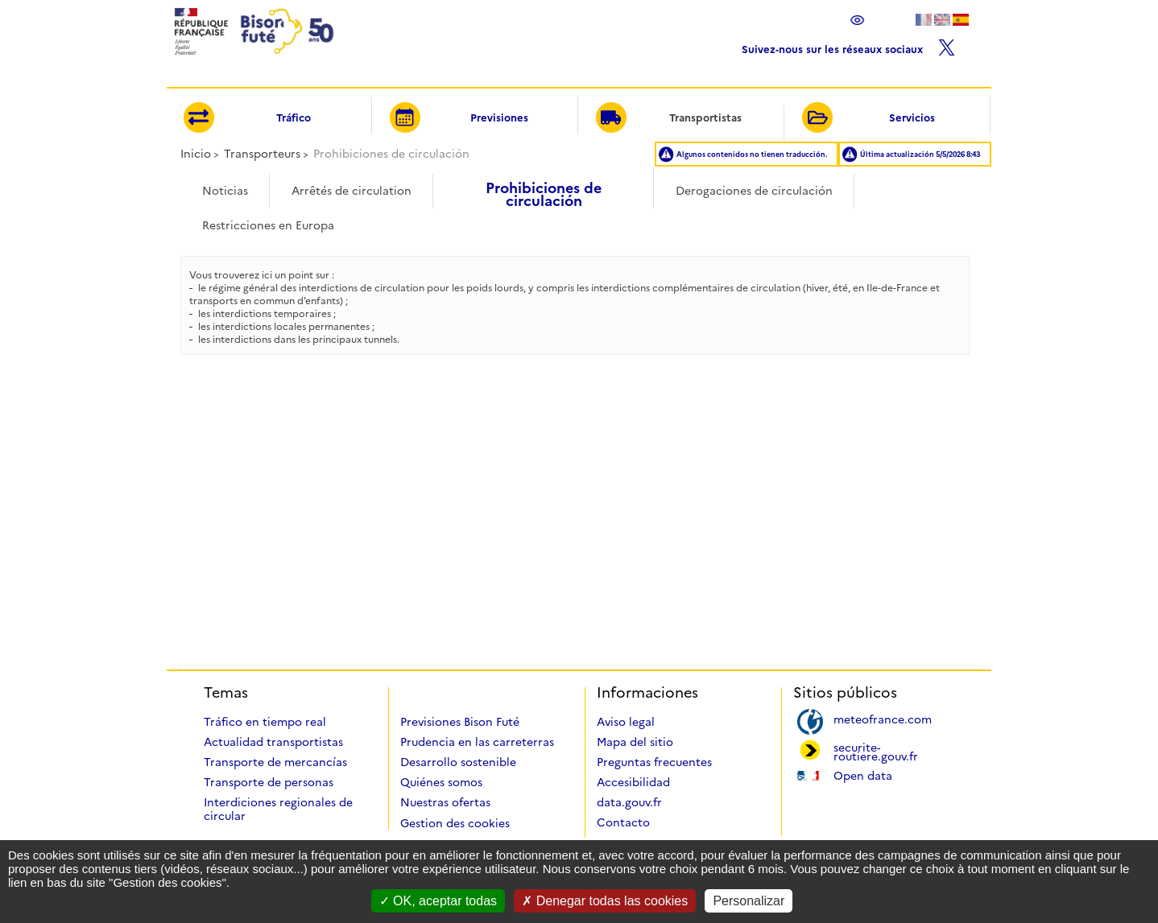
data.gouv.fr (629, 802)
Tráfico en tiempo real (265, 722)
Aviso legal (626, 722)
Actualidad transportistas (273, 742)
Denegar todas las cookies (605, 901)
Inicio (195, 153)
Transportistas (668, 118)
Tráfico (247, 118)
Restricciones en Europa (268, 225)
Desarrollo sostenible (458, 762)
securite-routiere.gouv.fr (875, 750)
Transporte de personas (268, 782)
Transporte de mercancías (275, 762)
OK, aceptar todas (438, 901)
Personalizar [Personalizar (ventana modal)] (748, 901)
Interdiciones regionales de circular (278, 809)
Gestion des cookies (455, 823)
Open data (862, 774)
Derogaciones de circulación (754, 190)
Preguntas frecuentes (654, 762)
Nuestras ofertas (445, 802)
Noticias (225, 190)
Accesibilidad (633, 782)
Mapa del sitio (635, 742)
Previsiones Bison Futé (459, 722)
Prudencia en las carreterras (477, 742)
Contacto (623, 822)
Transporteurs (262, 153)
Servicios (868, 118)
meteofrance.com (882, 718)
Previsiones (459, 118)
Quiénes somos (441, 782)
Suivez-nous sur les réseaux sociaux (848, 45)
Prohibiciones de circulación (544, 188)
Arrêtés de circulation (352, 190)
